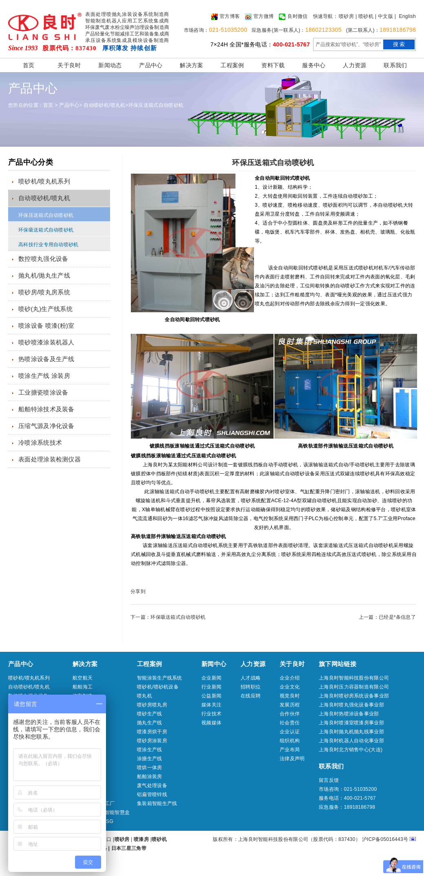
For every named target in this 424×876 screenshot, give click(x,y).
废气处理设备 (152, 785)
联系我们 (395, 65)
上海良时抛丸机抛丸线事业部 (351, 732)
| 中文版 (384, 16)
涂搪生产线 (149, 758)
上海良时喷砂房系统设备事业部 (354, 696)
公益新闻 (211, 696)
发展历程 (290, 705)
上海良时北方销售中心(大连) (350, 749)
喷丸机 (144, 696)
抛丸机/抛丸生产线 (44, 275)
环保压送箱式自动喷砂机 (155, 105)
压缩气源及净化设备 (46, 425)
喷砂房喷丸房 (152, 705)
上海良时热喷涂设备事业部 (349, 714)
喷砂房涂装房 (152, 741)
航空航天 (83, 678)
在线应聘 (251, 696)
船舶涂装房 (149, 776)
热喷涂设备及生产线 (46, 358)
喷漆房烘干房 (152, 732)
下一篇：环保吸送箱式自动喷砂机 (168, 617)
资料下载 (273, 65)
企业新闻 (211, 678)
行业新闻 (211, 687)
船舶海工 (83, 687)
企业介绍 (290, 678)
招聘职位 (251, 687)
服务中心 (313, 65)
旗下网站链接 (337, 663)
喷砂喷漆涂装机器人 (46, 342)
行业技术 (211, 714)
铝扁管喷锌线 (152, 794)
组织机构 (290, 741)
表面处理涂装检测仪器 (49, 459)
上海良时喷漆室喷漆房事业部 (351, 723)
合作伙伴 (290, 714)
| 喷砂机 (364, 16)
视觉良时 (290, 696)
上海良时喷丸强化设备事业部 (351, 705)
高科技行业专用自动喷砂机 (48, 244)
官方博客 (225, 16)
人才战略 (251, 678)
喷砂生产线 (149, 714)
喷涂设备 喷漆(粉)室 (46, 325)
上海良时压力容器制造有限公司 (354, 687)
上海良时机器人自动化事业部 (351, 741)
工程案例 (232, 65)
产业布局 (290, 749)
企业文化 (290, 687)
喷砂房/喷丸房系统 (44, 292)
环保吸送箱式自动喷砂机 (45, 230)
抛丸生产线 (149, 723)
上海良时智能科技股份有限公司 (354, 678)
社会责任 (290, 723)
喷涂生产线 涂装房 (44, 375)
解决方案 (191, 65)
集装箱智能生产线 (157, 803)
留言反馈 (329, 780)
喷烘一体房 (149, 767)
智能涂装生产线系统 (159, 678)
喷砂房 (346, 16)
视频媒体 (211, 723)
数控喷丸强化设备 (43, 258)
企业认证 (290, 732)
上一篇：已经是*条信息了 (387, 617)
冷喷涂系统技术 (40, 442)
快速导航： (325, 16)
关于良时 (69, 65)
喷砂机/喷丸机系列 (44, 181)
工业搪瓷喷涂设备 (43, 392)
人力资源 (354, 65)
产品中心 (150, 65)
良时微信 (293, 16)
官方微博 (259, 16)
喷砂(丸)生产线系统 (45, 308)
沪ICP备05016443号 (385, 839)
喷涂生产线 (149, 749)
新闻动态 (109, 65)
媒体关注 (211, 705)
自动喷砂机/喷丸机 (104, 105)
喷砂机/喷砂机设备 (158, 687)
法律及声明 (292, 758)
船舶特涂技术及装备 (46, 409)
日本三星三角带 (128, 848)
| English (405, 16)
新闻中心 (213, 663)
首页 (29, 65)
